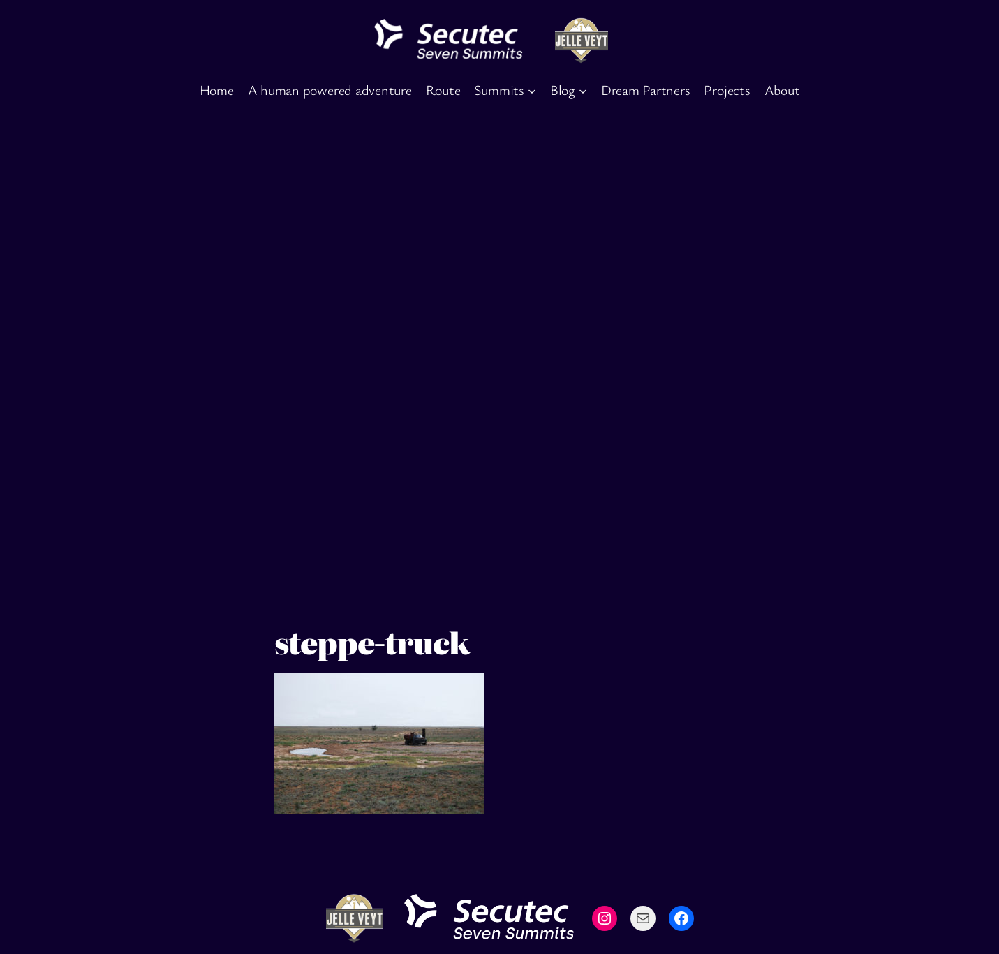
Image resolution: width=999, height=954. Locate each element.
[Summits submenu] (532, 90)
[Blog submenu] (583, 90)
